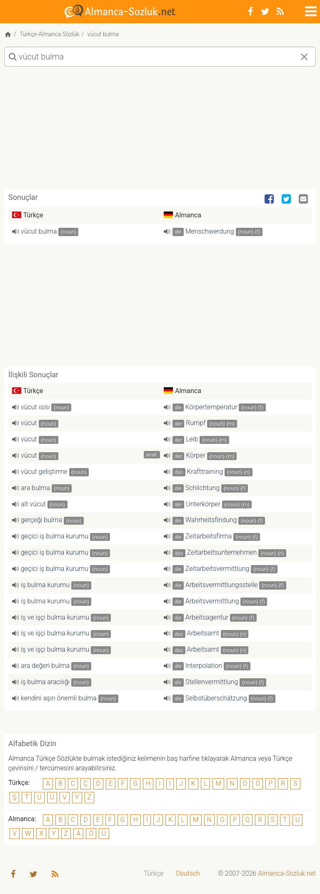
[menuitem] (154, 874)
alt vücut (33, 504)
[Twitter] (265, 12)
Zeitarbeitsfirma (208, 536)
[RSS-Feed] (280, 12)
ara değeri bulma (45, 666)
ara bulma (35, 488)
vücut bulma (39, 231)
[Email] (304, 199)
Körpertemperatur (211, 407)
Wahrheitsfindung (211, 520)
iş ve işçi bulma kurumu (55, 617)
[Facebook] (250, 12)
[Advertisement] (160, 131)
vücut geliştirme (44, 472)
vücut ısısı (35, 407)
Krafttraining (205, 472)
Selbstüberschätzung (216, 698)
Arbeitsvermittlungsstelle (221, 585)
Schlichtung (202, 488)
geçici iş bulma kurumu (54, 536)
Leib (192, 439)
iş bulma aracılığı (45, 682)
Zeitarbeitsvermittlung (217, 569)
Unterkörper (203, 504)
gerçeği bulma (41, 520)
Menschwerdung (209, 231)
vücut (29, 423)
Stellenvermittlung (211, 682)
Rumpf (195, 423)
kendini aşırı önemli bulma (59, 698)
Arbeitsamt (203, 633)
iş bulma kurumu (45, 585)
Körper (195, 455)
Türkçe (153, 873)
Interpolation (203, 666)
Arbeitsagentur (206, 617)
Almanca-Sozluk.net (287, 873)
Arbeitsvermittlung (212, 601)
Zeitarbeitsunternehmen (222, 552)
